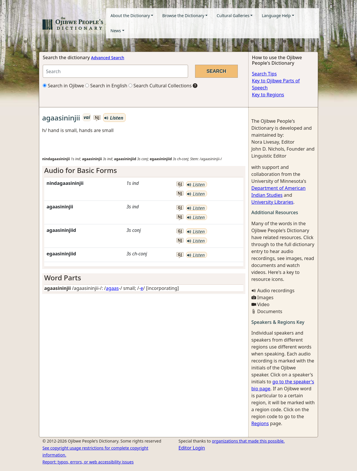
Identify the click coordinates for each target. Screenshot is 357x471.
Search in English (106, 85)
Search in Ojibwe (63, 85)
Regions (260, 423)
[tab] (143, 170)
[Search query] (115, 71)
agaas (112, 288)
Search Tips (264, 74)
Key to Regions (268, 94)
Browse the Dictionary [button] (183, 15)
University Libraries (272, 202)
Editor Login (191, 448)
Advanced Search (107, 57)
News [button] (115, 30)
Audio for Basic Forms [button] (80, 170)
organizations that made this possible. (248, 441)
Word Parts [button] (62, 277)
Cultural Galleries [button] (233, 15)
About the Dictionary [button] (130, 15)
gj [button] (180, 184)
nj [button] (97, 117)
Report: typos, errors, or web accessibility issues (88, 462)
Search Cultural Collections (160, 85)
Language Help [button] (276, 15)
